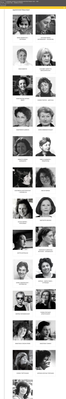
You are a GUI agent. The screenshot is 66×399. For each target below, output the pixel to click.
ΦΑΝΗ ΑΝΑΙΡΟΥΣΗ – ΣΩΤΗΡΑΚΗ (23, 38)
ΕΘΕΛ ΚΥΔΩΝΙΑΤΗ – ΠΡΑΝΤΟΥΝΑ (45, 160)
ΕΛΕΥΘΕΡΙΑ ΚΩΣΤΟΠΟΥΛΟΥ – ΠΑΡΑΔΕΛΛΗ (23, 191)
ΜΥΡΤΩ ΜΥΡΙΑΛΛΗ (22, 253)
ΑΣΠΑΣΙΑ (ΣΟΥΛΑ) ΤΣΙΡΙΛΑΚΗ (45, 373)
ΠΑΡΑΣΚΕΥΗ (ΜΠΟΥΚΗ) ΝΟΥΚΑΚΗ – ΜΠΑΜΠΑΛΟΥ (45, 250)
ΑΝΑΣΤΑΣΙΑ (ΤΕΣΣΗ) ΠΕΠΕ (22, 343)
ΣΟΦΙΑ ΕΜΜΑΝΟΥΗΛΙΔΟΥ (45, 130)
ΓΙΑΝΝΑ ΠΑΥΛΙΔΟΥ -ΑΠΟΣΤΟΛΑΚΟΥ (45, 313)
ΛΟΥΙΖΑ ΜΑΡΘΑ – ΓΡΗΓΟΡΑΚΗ (23, 222)
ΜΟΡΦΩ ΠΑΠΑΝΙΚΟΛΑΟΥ (23, 314)
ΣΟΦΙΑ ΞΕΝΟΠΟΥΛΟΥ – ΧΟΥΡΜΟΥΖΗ (22, 283)
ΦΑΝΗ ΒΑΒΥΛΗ (22, 69)
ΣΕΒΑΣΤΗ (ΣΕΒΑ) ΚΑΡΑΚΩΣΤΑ (23, 160)
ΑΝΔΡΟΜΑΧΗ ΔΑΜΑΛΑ (22, 130)
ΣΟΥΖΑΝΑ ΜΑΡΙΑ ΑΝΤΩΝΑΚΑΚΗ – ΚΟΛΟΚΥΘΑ (46, 38)
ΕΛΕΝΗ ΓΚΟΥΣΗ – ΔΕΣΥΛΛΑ (45, 100)
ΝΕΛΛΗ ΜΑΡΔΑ (45, 190)
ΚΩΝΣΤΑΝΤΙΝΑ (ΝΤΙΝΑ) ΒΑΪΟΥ (22, 99)
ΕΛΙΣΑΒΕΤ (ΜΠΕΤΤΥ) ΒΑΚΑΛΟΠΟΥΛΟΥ (45, 69)
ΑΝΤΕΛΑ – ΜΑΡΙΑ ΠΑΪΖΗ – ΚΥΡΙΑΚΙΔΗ (45, 281)
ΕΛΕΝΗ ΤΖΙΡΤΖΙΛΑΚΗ (23, 373)
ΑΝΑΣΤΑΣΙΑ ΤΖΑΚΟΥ (45, 343)
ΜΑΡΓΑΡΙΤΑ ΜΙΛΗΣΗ (45, 220)
